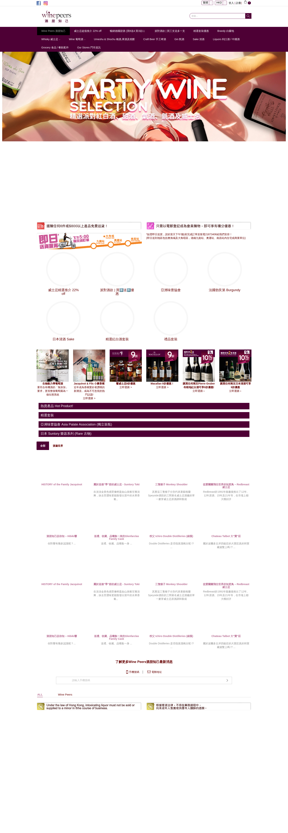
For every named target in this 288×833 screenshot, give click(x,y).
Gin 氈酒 (179, 39)
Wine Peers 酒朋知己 (53, 30)
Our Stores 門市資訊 (89, 47)
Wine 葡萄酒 (77, 39)
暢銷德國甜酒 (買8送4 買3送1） (128, 30)
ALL (40, 723)
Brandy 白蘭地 (225, 30)
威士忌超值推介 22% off (87, 30)
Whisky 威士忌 (50, 39)
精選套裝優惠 (201, 30)
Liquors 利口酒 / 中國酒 (226, 39)
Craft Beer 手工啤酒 (154, 39)
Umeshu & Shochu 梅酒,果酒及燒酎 (114, 39)
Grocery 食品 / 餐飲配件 (55, 47)
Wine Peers (65, 723)
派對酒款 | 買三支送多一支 (170, 30)
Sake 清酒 (198, 39)
